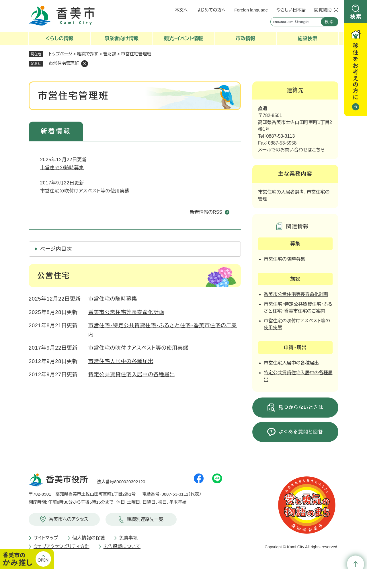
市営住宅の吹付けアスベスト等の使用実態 (85, 190)
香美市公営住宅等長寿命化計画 (126, 312)
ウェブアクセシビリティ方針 (61, 546)
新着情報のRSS (206, 212)
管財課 (109, 53)
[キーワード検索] (294, 21)
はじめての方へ (211, 9)
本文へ (181, 9)
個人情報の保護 (88, 537)
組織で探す (87, 53)
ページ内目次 (56, 249)
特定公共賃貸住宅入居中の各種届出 (131, 374)
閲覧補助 (322, 9)
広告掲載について (122, 546)
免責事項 (128, 537)
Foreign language (251, 9)
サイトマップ (46, 537)
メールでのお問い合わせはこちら (291, 149)
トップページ (60, 53)
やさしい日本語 (291, 9)
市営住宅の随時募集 (62, 167)
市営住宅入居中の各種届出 (120, 361)
